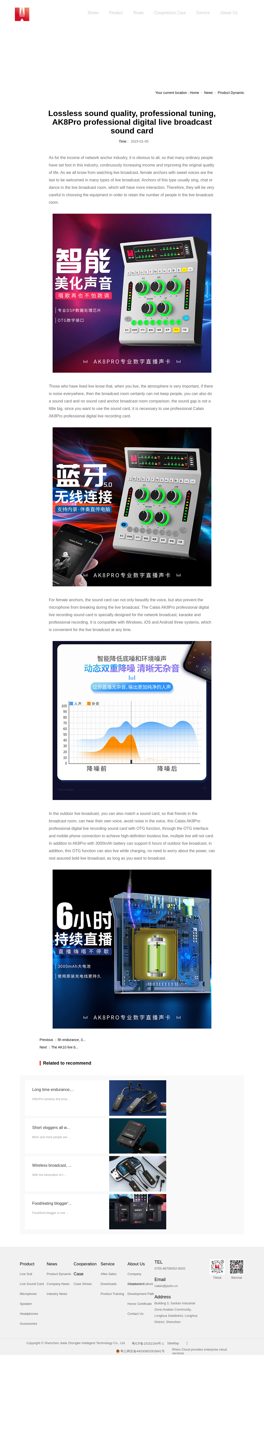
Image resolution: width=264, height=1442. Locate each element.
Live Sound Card (32, 1284)
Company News (58, 1284)
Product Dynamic (231, 93)
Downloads (108, 1284)
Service (203, 12)
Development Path (141, 1294)
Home (93, 12)
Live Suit (26, 1274)
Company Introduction (136, 1275)
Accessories (28, 1323)
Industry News (57, 1294)
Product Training (112, 1294)
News (138, 12)
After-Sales (108, 1274)
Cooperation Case (170, 12)
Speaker (26, 1304)
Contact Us (135, 1314)
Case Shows (83, 1284)
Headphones (29, 1314)
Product (116, 12)
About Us (228, 12)
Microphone (28, 1294)
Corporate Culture (140, 1284)
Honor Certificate (140, 1304)
